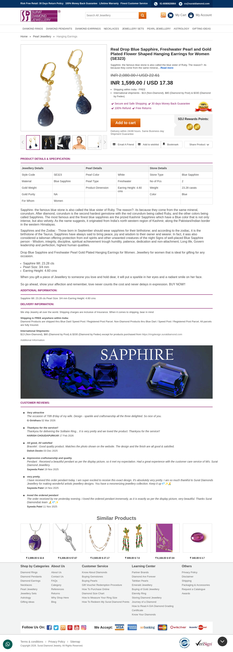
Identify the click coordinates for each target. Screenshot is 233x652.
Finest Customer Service (134, 3)
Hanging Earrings (66, 36)
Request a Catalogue (193, 589)
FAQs (54, 580)
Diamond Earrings (31, 580)
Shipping (187, 580)
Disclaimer (188, 576)
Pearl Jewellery (42, 36)
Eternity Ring (139, 593)
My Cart (180, 15)
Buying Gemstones (92, 576)
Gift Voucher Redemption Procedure (102, 585)
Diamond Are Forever (144, 576)
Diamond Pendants (31, 576)
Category (56, 585)
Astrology (26, 597)
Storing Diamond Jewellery (147, 597)
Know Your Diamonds (144, 614)
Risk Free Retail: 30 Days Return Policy (42, 3)
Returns (55, 593)
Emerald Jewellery (142, 585)
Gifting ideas (27, 601)
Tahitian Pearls (140, 580)
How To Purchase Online (95, 589)
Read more (167, 67)
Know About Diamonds (94, 572)
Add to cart (125, 123)
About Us (56, 572)
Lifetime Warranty (109, 3)
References (57, 589)
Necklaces (26, 585)
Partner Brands (140, 572)
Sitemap (75, 641)
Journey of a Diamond (144, 601)
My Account (204, 15)
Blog (53, 601)
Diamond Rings (29, 572)
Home (24, 36)
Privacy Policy (189, 572)
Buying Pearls (89, 580)
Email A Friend (126, 144)
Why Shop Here (60, 597)
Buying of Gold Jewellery (145, 589)
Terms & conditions (32, 641)
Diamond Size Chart (93, 593)
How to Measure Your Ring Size (99, 597)
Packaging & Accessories (196, 585)
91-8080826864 (168, 3)
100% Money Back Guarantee (81, 3)
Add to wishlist (151, 144)
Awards (186, 593)
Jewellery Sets (29, 593)
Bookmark (173, 144)
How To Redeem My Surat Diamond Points (105, 601)
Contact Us (57, 576)
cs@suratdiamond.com (197, 3)
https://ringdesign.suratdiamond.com (162, 334)
